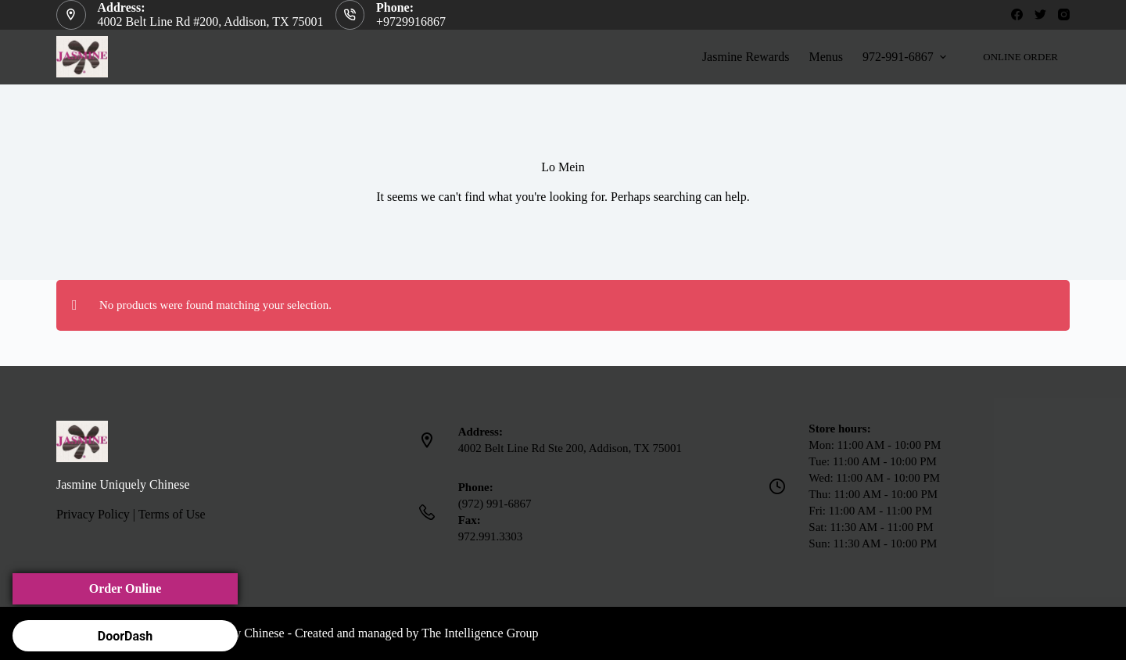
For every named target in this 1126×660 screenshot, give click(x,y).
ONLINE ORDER (1020, 57)
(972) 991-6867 (495, 503)
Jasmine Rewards (746, 56)
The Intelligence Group (479, 633)
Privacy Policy (93, 514)
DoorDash (125, 636)
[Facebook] (1017, 14)
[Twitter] (1040, 14)
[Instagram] (1064, 14)
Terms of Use (172, 514)
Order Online (125, 588)
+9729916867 (411, 21)
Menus (826, 56)
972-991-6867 (906, 57)
